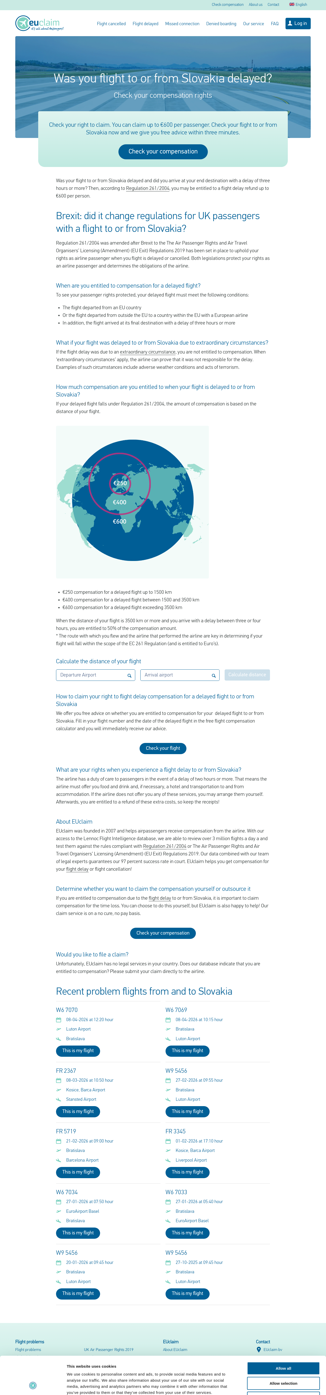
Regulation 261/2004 (147, 188)
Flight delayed (145, 24)
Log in (300, 23)
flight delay (77, 869)
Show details (267, 1385)
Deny (283, 1362)
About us (256, 5)
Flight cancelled (111, 24)
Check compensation (228, 5)
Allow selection (283, 1348)
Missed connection (182, 24)
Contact (273, 5)
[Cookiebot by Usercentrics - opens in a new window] (33, 1385)
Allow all (283, 1333)
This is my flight (78, 1050)
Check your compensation (163, 151)
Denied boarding (221, 24)
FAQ (275, 24)
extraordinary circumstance (147, 352)
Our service (253, 24)
